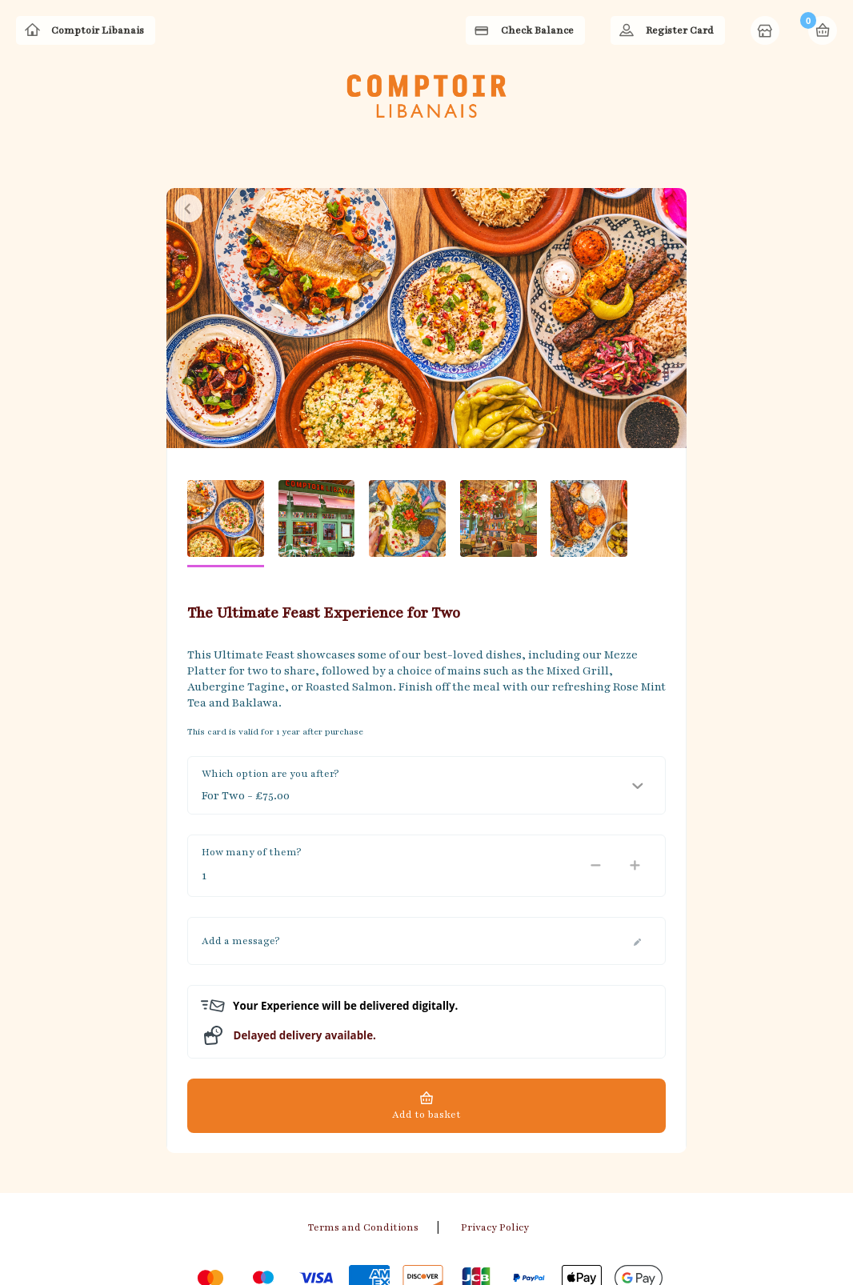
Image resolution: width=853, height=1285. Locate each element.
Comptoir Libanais (97, 30)
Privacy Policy (495, 1143)
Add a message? (240, 857)
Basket (822, 30)
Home (767, 32)
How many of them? (251, 768)
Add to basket (426, 1030)
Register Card (680, 30)
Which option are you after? (270, 689)
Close (188, 124)
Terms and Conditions (363, 1143)
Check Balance (537, 30)
